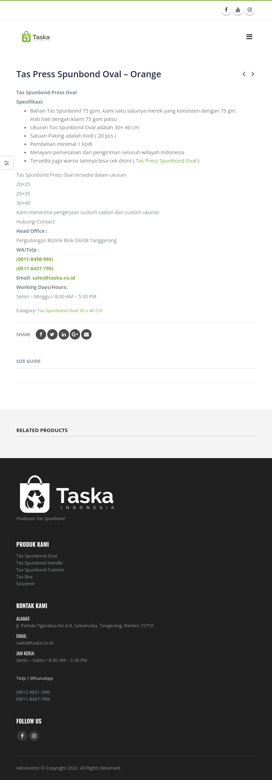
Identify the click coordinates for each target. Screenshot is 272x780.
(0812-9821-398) (33, 692)
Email (86, 334)
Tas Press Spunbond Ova (165, 160)
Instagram (34, 736)
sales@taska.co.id (53, 277)
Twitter (52, 334)
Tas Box (24, 576)
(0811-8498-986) (34, 259)
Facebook (41, 334)
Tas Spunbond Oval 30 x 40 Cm (69, 310)
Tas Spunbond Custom (40, 570)
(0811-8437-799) (34, 268)
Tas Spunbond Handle (39, 563)
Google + (75, 334)
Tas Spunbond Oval (36, 556)
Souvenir (25, 583)
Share (23, 334)
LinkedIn (64, 334)
